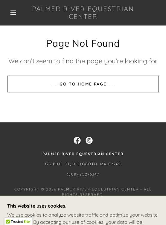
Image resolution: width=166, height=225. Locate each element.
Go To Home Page (83, 84)
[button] (14, 13)
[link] (83, 13)
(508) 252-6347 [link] (83, 174)
